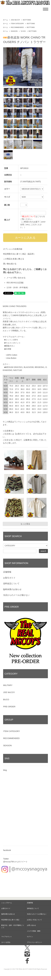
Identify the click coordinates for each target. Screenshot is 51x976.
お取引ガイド (9, 578)
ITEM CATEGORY (17, 23)
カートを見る (5, 942)
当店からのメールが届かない (16, 595)
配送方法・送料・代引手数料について (12, 926)
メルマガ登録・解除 (33, 931)
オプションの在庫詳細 (12, 249)
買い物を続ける (9, 264)
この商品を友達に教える (13, 259)
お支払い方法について (34, 920)
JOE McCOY (15, 20)
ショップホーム (6, 903)
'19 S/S (23, 31)
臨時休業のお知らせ (12, 589)
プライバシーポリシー (34, 942)
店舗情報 (7, 572)
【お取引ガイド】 (21, 434)
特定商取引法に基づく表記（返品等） (19, 254)
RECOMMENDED (17, 27)
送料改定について (11, 583)
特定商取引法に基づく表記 (10, 920)
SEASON (14, 31)
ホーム (5, 20)
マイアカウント (6, 936)
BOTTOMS (27, 20)
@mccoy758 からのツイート (15, 862)
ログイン (30, 936)
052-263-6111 (12, 282)
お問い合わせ (31, 925)
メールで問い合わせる (16, 278)
